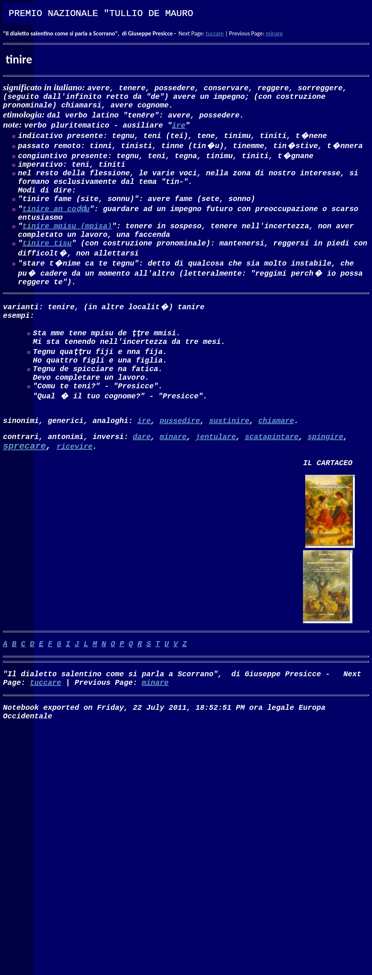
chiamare (276, 450)
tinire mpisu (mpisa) (67, 239)
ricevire (75, 478)
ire (178, 128)
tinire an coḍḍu (56, 219)
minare (274, 33)
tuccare (214, 33)
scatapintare (271, 468)
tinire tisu (47, 259)
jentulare (216, 468)
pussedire (180, 450)
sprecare (24, 478)
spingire (325, 468)
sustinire (229, 450)
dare (142, 468)
